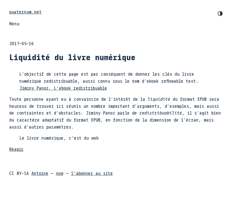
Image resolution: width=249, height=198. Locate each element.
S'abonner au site (92, 173)
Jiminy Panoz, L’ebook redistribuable (63, 88)
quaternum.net (25, 12)
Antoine (39, 173)
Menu (14, 23)
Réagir (16, 149)
